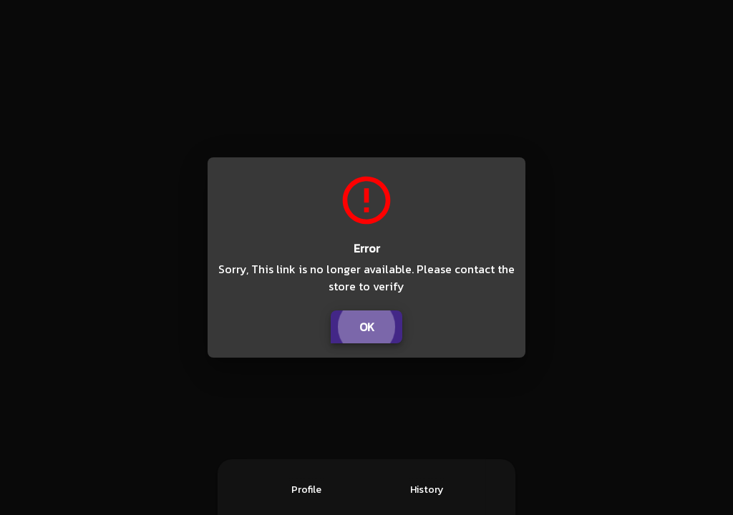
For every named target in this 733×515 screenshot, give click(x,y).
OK (366, 326)
